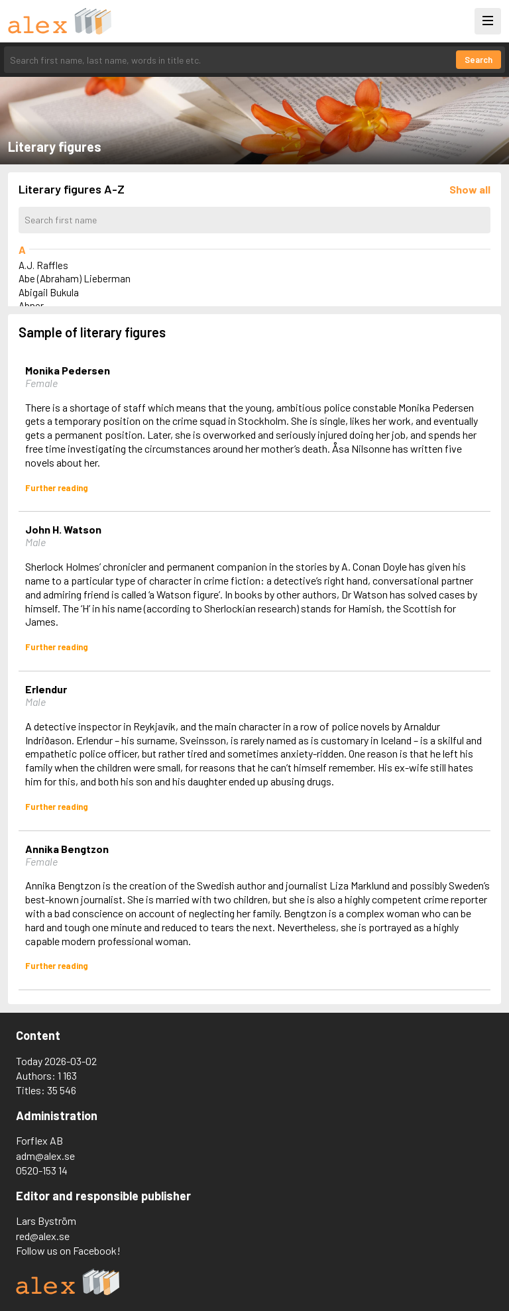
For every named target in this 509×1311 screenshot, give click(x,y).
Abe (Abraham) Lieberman (75, 278)
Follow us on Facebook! (68, 1250)
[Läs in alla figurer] (469, 189)
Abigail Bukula (49, 292)
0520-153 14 (42, 1170)
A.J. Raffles (43, 265)
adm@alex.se (45, 1155)
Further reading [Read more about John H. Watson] (56, 647)
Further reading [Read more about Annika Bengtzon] (56, 965)
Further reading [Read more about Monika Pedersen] (56, 488)
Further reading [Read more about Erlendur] (56, 806)
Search (478, 59)
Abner (31, 306)
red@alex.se (43, 1235)
